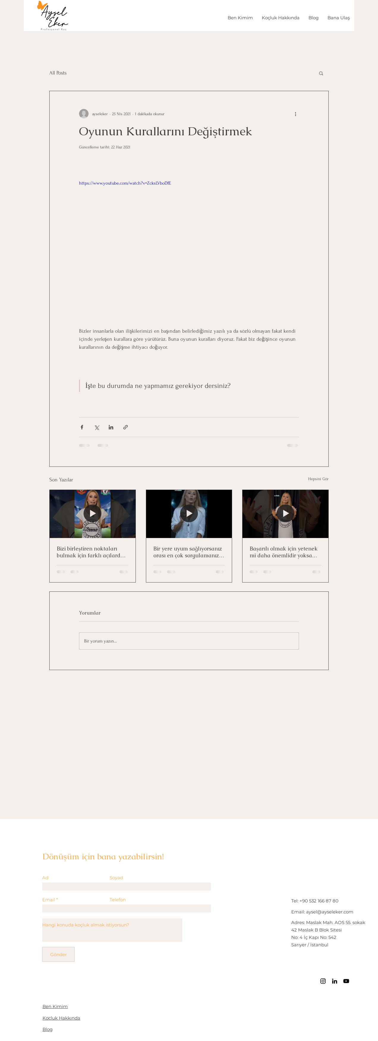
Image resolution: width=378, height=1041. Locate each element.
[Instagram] (323, 981)
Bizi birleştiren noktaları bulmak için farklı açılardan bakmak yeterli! (92, 552)
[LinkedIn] (334, 981)
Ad (45, 877)
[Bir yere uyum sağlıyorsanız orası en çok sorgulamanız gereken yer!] (189, 514)
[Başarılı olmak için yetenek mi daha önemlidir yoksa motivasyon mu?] (285, 514)
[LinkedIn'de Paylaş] (111, 427)
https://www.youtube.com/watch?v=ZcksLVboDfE (125, 183)
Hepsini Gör (318, 479)
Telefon (118, 899)
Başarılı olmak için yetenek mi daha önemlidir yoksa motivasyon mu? (284, 552)
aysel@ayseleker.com (329, 912)
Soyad (116, 877)
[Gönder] (58, 954)
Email (48, 899)
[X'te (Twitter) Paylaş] (96, 427)
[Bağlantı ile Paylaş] (125, 427)
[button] (321, 73)
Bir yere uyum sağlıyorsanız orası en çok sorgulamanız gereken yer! (187, 552)
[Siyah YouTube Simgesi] (346, 981)
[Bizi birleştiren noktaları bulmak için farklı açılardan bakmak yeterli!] (93, 514)
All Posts (58, 73)
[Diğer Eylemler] (295, 113)
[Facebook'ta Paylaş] (82, 427)
